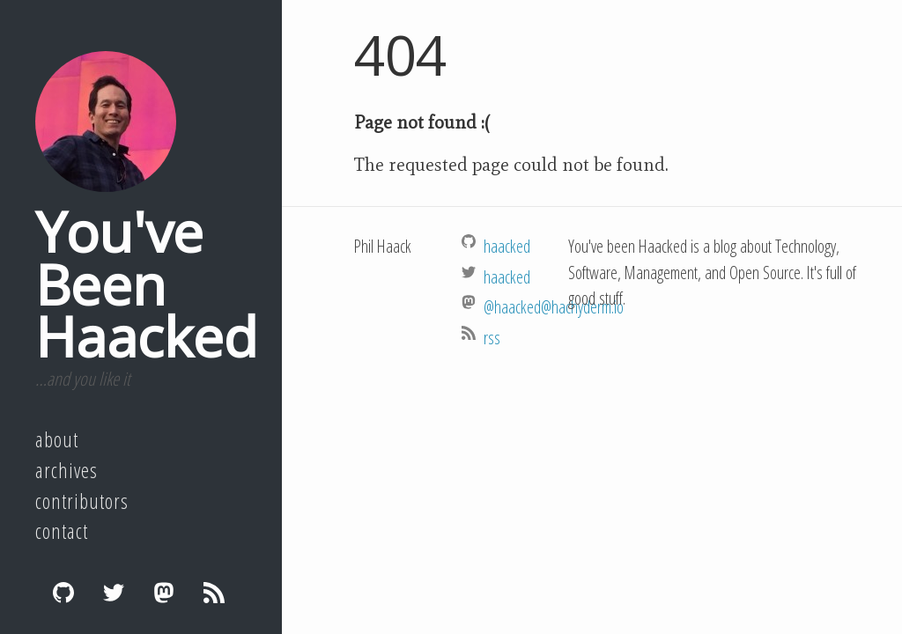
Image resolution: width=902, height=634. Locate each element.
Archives (66, 470)
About (56, 439)
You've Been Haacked (146, 283)
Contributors (82, 501)
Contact (61, 531)
